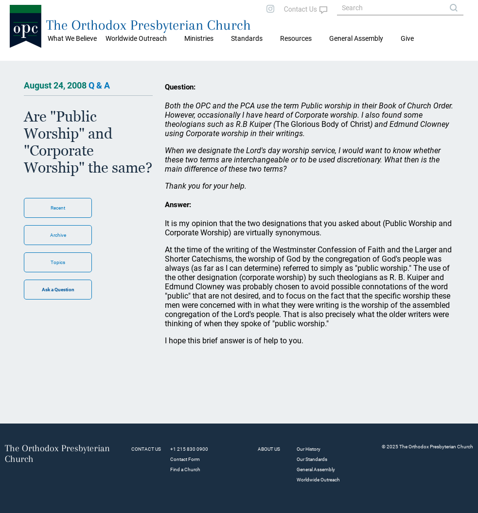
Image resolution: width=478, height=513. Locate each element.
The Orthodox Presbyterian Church (148, 25)
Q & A (99, 85)
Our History (308, 449)
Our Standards (312, 459)
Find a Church (185, 469)
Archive (58, 235)
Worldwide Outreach (318, 479)
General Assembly (356, 38)
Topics (58, 262)
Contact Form (185, 459)
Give (407, 38)
